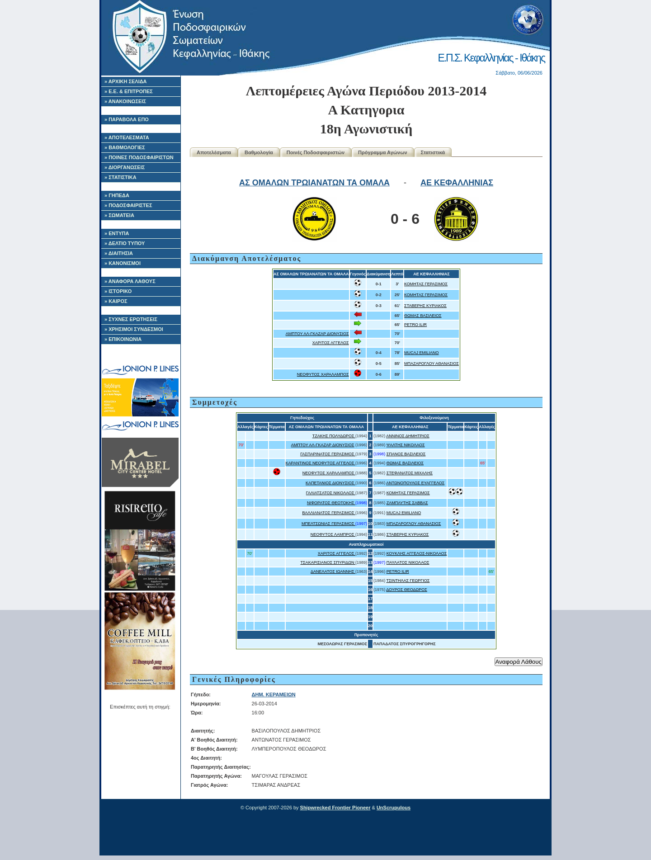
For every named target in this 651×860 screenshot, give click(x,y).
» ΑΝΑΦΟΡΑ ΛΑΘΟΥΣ (130, 281)
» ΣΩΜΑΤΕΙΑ (119, 215)
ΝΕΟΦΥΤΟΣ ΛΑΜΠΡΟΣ (333, 534)
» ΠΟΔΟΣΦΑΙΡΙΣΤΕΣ (128, 205)
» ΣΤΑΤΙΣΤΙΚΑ (120, 177)
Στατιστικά (433, 152)
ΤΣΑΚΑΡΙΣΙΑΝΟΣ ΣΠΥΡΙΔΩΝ (328, 562)
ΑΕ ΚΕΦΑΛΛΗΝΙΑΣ (456, 182)
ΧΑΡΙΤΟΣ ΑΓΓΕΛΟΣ (330, 342)
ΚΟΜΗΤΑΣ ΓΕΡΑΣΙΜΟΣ (426, 284)
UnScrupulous (393, 807)
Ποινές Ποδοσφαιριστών (315, 152)
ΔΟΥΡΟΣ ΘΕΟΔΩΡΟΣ (406, 589)
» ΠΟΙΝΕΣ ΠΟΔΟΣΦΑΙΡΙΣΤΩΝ (139, 157)
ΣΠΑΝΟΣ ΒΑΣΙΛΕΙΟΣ (406, 454)
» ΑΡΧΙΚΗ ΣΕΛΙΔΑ (125, 81)
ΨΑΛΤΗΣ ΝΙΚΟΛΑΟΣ (406, 445)
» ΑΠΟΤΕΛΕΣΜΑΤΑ (126, 137)
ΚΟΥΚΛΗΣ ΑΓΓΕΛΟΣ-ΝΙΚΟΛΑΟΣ (417, 553)
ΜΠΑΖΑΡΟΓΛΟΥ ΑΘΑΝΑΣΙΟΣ (431, 363)
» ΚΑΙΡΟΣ (115, 301)
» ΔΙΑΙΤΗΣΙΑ (118, 253)
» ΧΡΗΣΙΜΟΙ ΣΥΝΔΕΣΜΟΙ (133, 329)
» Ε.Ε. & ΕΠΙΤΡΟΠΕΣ (128, 91)
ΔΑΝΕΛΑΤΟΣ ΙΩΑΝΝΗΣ (333, 571)
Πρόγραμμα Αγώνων (382, 152)
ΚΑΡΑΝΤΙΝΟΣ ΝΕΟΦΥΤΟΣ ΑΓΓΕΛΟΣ (321, 463)
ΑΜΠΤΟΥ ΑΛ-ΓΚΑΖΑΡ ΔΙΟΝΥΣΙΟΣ (317, 333)
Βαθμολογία (259, 152)
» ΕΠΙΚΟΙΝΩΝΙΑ (123, 339)
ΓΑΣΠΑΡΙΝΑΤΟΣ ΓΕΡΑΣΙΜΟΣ (327, 454)
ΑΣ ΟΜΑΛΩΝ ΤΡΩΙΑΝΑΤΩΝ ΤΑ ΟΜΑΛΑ (314, 182)
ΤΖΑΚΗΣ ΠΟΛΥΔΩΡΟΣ (333, 436)
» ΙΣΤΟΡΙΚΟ (118, 291)
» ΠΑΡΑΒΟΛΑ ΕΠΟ (126, 119)
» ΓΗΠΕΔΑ (116, 195)
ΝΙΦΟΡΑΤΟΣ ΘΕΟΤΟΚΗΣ (331, 503)
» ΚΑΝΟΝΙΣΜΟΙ (122, 263)
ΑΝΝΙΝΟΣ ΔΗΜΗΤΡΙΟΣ (407, 436)
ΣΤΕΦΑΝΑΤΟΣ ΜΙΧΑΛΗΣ (410, 473)
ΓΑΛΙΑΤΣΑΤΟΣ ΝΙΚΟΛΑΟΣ (330, 493)
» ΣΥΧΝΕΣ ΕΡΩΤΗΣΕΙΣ (130, 319)
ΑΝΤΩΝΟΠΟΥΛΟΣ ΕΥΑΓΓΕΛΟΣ (415, 483)
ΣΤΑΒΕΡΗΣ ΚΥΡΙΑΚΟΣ (425, 305)
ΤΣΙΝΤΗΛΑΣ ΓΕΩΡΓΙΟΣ (407, 580)
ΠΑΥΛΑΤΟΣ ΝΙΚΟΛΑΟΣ (408, 562)
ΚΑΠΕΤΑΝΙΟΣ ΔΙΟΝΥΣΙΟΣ (330, 483)
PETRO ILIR (415, 324)
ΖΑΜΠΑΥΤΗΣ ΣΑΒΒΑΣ (407, 503)
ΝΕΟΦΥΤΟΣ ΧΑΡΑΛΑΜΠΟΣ (323, 374)
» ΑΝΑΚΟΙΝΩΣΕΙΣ (125, 101)
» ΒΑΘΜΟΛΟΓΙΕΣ (124, 147)
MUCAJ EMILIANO (421, 352)
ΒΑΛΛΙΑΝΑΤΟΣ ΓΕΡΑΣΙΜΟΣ (328, 512)
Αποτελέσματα (214, 152)
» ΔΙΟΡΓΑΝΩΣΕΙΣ (124, 167)
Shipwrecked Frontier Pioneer (335, 807)
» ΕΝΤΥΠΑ (116, 233)
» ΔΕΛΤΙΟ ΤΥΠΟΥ (124, 243)
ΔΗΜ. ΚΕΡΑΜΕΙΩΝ (274, 694)
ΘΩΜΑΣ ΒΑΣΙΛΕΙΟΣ (422, 315)
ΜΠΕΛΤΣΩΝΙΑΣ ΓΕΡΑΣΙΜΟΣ (328, 523)
